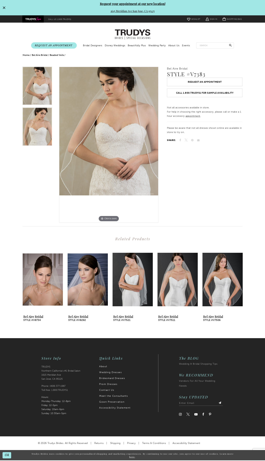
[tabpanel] (37, 88)
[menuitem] (33, 19)
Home (26, 55)
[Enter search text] (215, 45)
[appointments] (54, 45)
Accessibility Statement (114, 408)
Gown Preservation (111, 402)
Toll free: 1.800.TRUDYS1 (54, 390)
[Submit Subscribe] (220, 404)
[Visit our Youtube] (196, 415)
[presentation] (43, 280)
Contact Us (106, 390)
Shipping (115, 443)
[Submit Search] (230, 45)
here (132, 457)
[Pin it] (192, 142)
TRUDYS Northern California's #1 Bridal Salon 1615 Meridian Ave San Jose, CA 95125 (60, 373)
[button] (211, 19)
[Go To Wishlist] (193, 19)
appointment (193, 117)
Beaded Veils (57, 55)
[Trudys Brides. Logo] (132, 35)
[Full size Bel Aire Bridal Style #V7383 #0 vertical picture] (108, 145)
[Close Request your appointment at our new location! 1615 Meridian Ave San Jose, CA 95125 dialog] (3, 7)
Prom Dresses (108, 385)
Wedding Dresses (110, 373)
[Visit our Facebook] (203, 415)
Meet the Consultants (113, 396)
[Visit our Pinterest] (210, 415)
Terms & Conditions (154, 443)
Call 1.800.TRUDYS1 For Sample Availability (205, 94)
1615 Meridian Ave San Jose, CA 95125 (133, 11)
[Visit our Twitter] (188, 415)
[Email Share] (198, 142)
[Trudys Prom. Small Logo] (33, 19)
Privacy (131, 443)
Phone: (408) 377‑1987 (53, 386)
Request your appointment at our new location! (132, 4)
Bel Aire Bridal (39, 55)
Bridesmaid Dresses (112, 379)
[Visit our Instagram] (180, 415)
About (103, 367)
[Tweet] (186, 142)
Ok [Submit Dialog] (7, 456)
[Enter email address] (201, 404)
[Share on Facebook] (180, 142)
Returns (99, 443)
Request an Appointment (204, 82)
